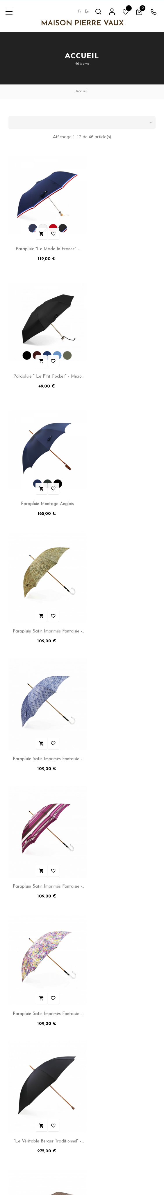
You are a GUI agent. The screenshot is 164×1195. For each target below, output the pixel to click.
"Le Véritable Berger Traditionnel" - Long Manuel (120, 599)
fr (80, 11)
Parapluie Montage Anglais (43, 360)
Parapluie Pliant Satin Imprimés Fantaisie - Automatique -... (120, 718)
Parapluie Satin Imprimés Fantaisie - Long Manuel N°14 (44, 599)
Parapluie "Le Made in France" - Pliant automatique (44, 242)
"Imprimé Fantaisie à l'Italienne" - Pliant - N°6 (44, 718)
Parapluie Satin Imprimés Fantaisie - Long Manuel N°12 (44, 480)
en (87, 11)
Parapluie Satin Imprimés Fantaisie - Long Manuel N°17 (120, 480)
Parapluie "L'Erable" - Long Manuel (44, 837)
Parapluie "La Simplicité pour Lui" (120, 837)
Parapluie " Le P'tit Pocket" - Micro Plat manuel (120, 242)
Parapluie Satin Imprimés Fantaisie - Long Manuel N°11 (120, 361)
